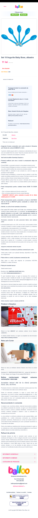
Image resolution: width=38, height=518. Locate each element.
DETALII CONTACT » (19, 486)
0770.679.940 (20, 479)
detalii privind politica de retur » (15, 115)
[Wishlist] (28, 6)
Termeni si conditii (21, 492)
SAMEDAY (3, 238)
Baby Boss (14, 138)
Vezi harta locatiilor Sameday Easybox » (12, 157)
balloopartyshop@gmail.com (26, 279)
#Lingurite (23, 14)
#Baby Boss (15, 14)
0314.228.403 (20, 481)
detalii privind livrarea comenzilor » (19, 92)
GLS (9, 238)
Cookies (29, 492)
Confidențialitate (10, 492)
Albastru (13, 135)
